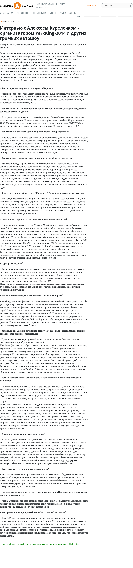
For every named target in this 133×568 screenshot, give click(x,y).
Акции (63, 12)
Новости (91, 5)
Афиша (23, 5)
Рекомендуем (39, 12)
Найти (130, 6)
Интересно (22, 12)
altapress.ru (6, 5)
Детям (72, 12)
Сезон (53, 12)
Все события (6, 12)
